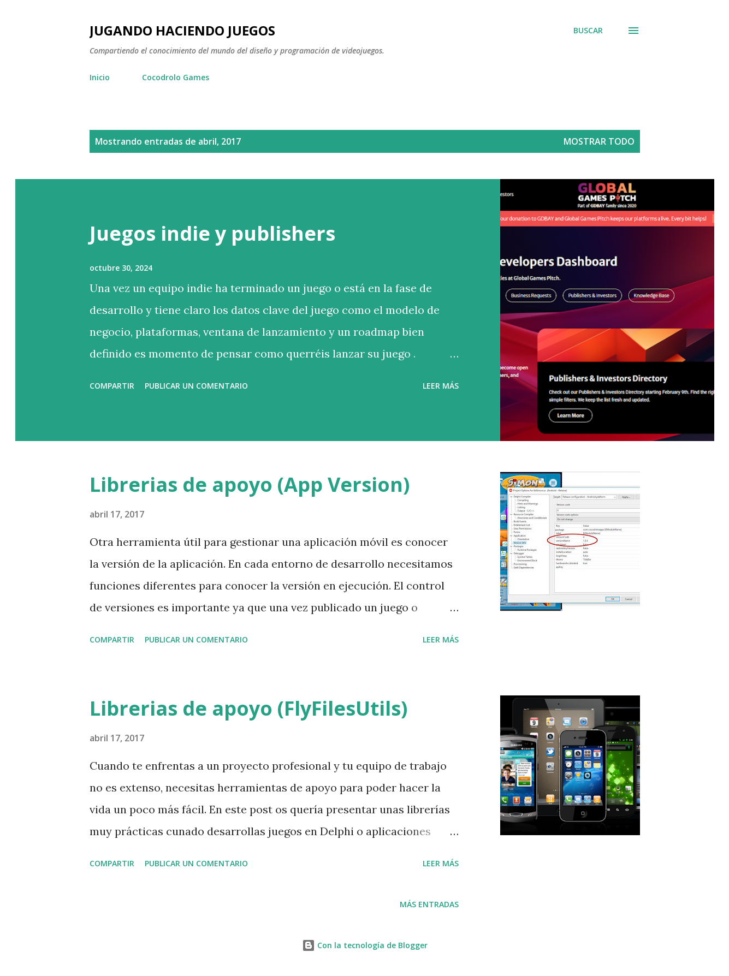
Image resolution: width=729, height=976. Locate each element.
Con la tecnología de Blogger (365, 945)
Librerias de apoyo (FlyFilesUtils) (248, 708)
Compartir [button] (112, 385)
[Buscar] (588, 30)
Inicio (100, 77)
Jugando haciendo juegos (182, 30)
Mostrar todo (599, 141)
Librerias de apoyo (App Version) (250, 484)
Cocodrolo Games (175, 77)
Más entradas (429, 904)
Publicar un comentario (196, 385)
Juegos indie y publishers (212, 233)
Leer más (441, 385)
